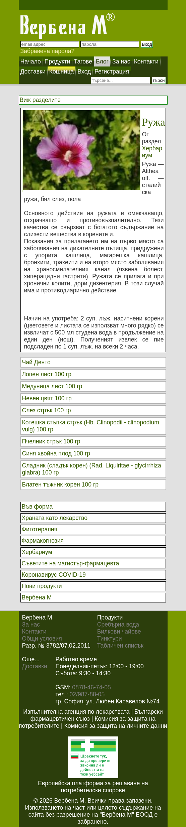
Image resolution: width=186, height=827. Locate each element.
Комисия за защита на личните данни (115, 725)
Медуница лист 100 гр (52, 386)
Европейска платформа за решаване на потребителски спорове (93, 787)
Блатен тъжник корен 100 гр (60, 484)
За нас (31, 624)
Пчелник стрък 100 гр (51, 441)
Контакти (34, 631)
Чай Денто (36, 362)
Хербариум (152, 152)
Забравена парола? (47, 51)
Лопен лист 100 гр (47, 374)
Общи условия (42, 638)
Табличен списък (120, 645)
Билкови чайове (119, 631)
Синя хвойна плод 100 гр (56, 453)
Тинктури (109, 638)
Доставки (34, 666)
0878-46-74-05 (91, 687)
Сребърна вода (118, 624)
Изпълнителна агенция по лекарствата (76, 711)
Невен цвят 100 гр (47, 398)
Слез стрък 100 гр (46, 410)
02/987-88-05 (87, 694)
